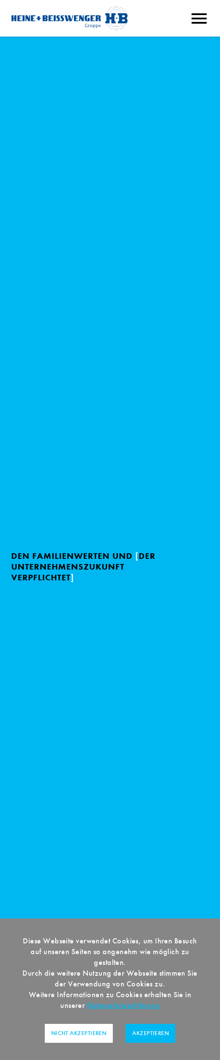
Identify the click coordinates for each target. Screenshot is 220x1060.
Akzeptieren (150, 1033)
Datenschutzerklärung (123, 1005)
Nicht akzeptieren (79, 1033)
